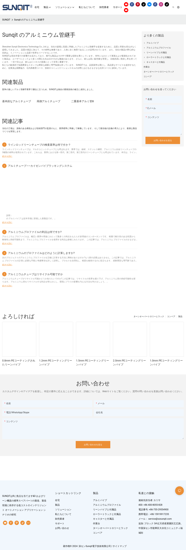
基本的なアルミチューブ (16, 101)
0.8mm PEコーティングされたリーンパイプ (18, 362)
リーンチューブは (22, 149)
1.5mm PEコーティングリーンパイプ (92, 362)
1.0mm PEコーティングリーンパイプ (166, 362)
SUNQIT (6, 19)
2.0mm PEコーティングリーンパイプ (129, 362)
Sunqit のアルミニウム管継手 (29, 19)
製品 (180, 316)
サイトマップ (120, 546)
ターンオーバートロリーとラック (149, 316)
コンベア (171, 316)
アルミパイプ (15, 218)
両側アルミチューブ (48, 101)
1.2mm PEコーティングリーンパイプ (55, 362)
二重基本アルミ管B (82, 101)
